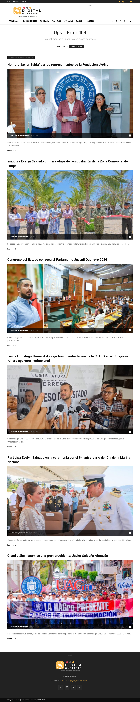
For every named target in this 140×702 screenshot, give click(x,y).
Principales (14, 21)
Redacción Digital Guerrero (18, 135)
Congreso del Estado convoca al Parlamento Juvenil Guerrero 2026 (57, 259)
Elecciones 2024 (30, 21)
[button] (130, 21)
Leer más (11, 151)
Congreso (89, 21)
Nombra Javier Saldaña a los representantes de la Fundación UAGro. (58, 64)
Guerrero (68, 21)
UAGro (79, 21)
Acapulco (56, 21)
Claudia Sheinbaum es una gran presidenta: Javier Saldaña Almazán (57, 556)
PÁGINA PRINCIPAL (76, 46)
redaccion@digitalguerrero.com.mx (75, 681)
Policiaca (44, 21)
